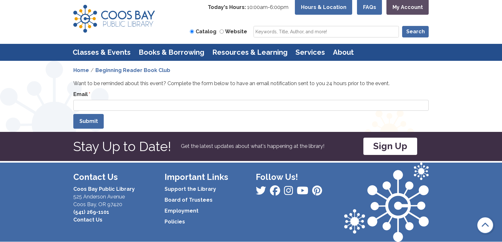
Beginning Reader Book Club (132, 70)
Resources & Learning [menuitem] (249, 52)
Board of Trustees (189, 200)
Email (80, 94)
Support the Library (190, 189)
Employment (181, 211)
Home (81, 70)
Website (236, 31)
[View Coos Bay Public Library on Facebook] (261, 193)
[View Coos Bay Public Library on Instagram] (275, 193)
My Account (408, 7)
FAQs (369, 7)
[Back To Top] (485, 225)
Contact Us (87, 220)
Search (415, 31)
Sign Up (390, 146)
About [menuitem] (343, 52)
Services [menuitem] (310, 52)
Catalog (206, 31)
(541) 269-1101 (91, 212)
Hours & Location (323, 7)
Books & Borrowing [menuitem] (171, 52)
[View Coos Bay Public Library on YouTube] (317, 193)
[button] (248, 7)
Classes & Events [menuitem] (102, 52)
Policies (175, 222)
